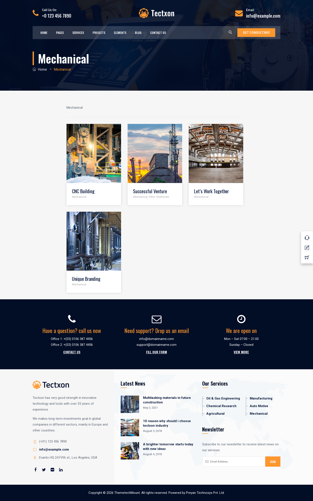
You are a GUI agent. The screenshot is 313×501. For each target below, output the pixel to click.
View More (241, 352)
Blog (138, 32)
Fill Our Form (156, 352)
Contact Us (158, 32)
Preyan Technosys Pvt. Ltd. (205, 493)
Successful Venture (150, 191)
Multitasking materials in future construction (167, 400)
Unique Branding (86, 278)
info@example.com (54, 449)
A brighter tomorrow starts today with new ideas (168, 446)
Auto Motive (259, 406)
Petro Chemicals (159, 196)
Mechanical (79, 196)
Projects (99, 32)
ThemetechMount (127, 493)
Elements (120, 32)
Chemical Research (221, 406)
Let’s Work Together (211, 191)
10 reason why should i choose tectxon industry (167, 423)
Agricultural (215, 414)
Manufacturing (261, 398)
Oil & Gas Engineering (223, 398)
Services (78, 32)
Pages (60, 32)
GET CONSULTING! (256, 32)
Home (43, 32)
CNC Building (83, 191)
